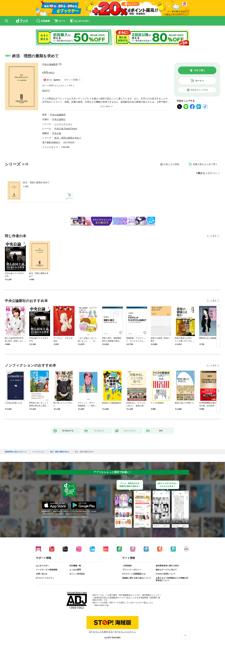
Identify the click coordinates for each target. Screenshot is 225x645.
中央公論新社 (59, 119)
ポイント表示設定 (77, 574)
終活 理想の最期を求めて (36, 182)
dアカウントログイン (45, 578)
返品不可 (46, 90)
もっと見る (212, 236)
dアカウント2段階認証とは (134, 574)
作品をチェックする (199, 90)
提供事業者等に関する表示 (167, 566)
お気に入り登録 (171, 164)
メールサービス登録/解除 (46, 570)
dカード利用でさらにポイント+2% (57, 85)
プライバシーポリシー (131, 570)
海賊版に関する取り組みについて (136, 578)
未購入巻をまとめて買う (205, 164)
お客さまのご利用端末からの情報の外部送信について (172, 579)
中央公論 (56, 133)
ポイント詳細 (71, 79)
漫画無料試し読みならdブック (16, 452)
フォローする (60, 64)
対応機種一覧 (75, 566)
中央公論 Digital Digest (65, 128)
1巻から (200, 173)
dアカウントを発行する (101, 631)
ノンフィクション (63, 124)
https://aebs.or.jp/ (101, 605)
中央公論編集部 (50, 64)
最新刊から (213, 173)
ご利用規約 (127, 566)
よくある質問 (75, 570)
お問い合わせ (41, 574)
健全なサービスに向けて (166, 570)
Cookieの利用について (166, 574)
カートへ (199, 80)
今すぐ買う (199, 70)
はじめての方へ (42, 566)
